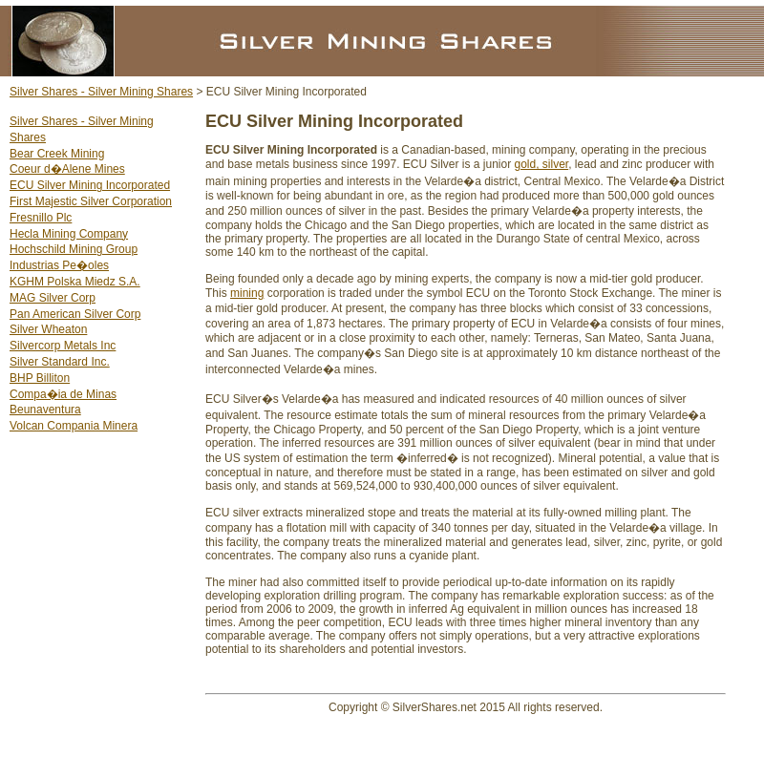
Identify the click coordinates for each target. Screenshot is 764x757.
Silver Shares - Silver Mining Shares (101, 91)
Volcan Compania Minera (74, 425)
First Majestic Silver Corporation (91, 201)
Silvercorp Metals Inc (63, 345)
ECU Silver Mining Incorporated (90, 185)
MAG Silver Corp (53, 298)
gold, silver (542, 164)
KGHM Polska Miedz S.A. (75, 281)
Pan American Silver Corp (75, 314)
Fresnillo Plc (41, 217)
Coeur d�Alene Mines (67, 169)
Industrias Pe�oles (59, 265)
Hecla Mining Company (69, 234)
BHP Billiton (40, 378)
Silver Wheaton (48, 329)
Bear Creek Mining (57, 153)
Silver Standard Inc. (60, 361)
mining (247, 293)
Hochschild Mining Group (74, 249)
